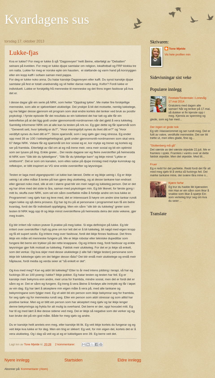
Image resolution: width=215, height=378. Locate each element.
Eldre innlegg (129, 360)
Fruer (153, 164)
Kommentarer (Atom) (34, 369)
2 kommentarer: (65, 344)
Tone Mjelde (177, 48)
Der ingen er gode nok (164, 127)
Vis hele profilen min (178, 54)
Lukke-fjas (23, 52)
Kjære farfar (176, 183)
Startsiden (73, 360)
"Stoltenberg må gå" (163, 145)
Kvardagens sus (46, 19)
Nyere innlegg (16, 360)
